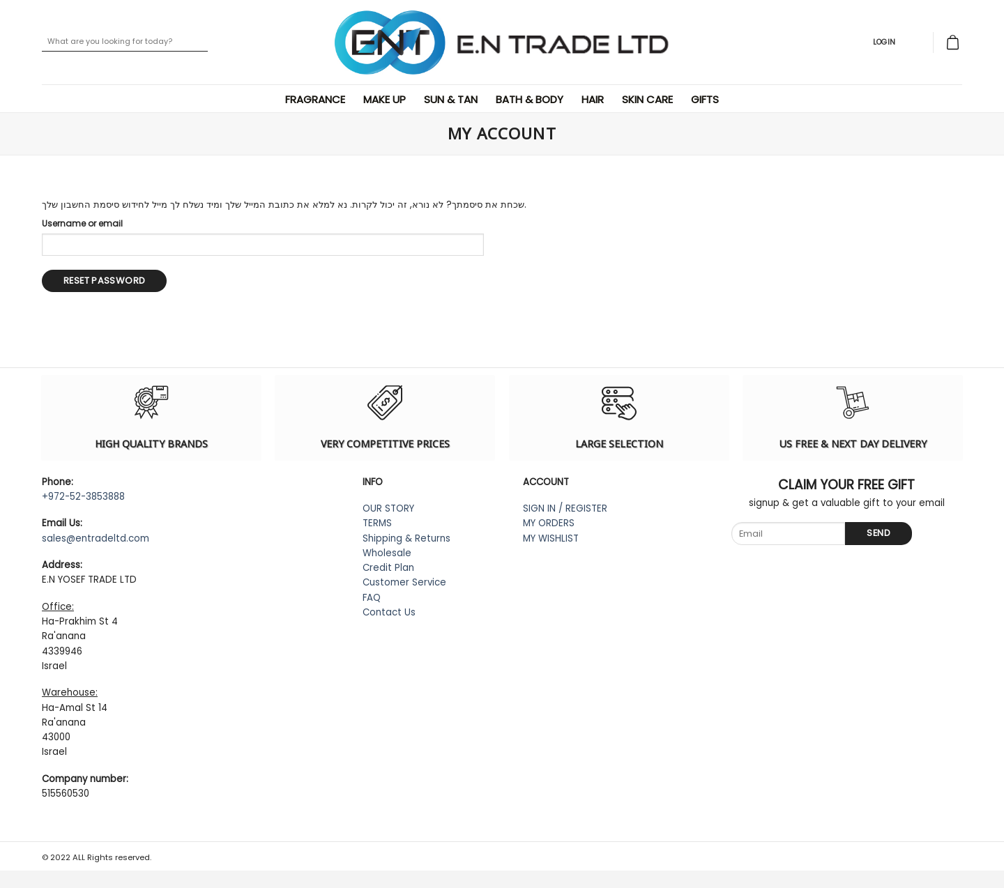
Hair (594, 99)
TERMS (377, 523)
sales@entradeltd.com (95, 538)
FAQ (372, 597)
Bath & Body (532, 99)
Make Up (386, 99)
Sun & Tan (453, 99)
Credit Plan (388, 567)
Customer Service (404, 582)
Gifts (707, 99)
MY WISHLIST (551, 538)
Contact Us (389, 612)
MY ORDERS (549, 523)
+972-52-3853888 (83, 496)
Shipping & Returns (406, 538)
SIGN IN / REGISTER (565, 508)
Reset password (104, 280)
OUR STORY (388, 508)
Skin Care (649, 99)
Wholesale (387, 553)
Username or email (82, 223)
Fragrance (317, 99)
